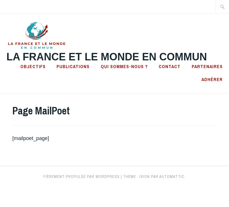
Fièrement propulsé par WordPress (81, 176)
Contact (170, 66)
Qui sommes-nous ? (124, 66)
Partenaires (207, 66)
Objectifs (33, 66)
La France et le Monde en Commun (106, 57)
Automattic (172, 176)
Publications (73, 66)
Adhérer (212, 79)
